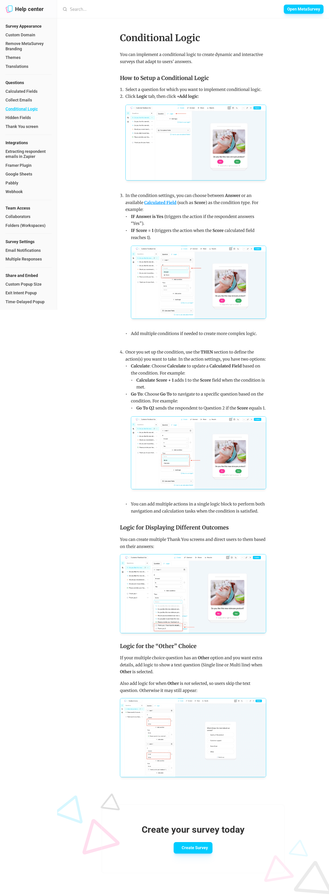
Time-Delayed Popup (25, 301)
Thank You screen (21, 126)
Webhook (14, 191)
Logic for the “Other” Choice (158, 646)
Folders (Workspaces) (25, 225)
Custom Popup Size (23, 284)
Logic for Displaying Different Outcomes (174, 527)
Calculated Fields (21, 91)
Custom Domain (20, 34)
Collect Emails (18, 100)
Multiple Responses (23, 259)
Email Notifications (23, 250)
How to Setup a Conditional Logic (164, 78)
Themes (13, 57)
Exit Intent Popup (21, 292)
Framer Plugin (18, 165)
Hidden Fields (18, 117)
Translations (16, 66)
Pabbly (11, 183)
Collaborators (17, 216)
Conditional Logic (21, 108)
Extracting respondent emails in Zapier (26, 154)
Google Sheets (18, 174)
